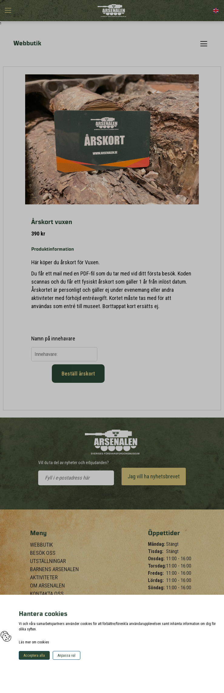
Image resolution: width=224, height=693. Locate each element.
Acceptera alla (34, 655)
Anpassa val (66, 655)
